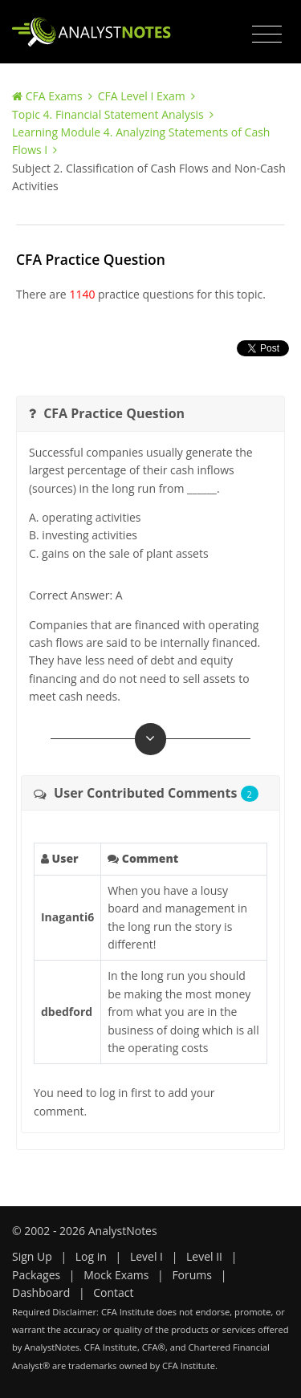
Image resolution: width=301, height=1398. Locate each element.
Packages (36, 1274)
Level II (204, 1256)
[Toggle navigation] (267, 34)
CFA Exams (54, 96)
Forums (192, 1274)
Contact (113, 1292)
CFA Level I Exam (141, 96)
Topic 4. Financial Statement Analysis (108, 114)
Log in (91, 1256)
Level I (146, 1256)
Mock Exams (115, 1274)
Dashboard (41, 1292)
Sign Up (32, 1256)
